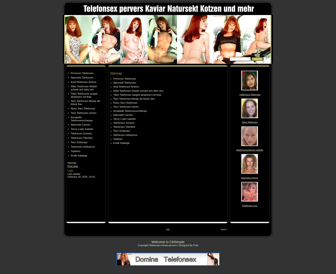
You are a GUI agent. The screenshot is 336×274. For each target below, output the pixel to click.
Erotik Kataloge (79, 155)
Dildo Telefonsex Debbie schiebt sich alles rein (138, 90)
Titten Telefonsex (250, 122)
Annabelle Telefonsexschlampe (130, 111)
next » (224, 229)
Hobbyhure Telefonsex (250, 94)
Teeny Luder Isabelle (82, 129)
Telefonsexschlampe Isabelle (249, 150)
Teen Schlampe (79, 142)
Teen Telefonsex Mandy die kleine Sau (134, 98)
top (167, 229)
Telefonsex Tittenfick (82, 138)
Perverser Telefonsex (82, 73)
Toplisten (75, 151)
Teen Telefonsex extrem (83, 113)
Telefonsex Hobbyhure (83, 146)
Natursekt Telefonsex (82, 77)
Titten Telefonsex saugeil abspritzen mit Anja (137, 94)
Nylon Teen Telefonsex (83, 108)
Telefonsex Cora (249, 205)
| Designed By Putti (187, 245)
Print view (72, 166)
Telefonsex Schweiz (81, 133)
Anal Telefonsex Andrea (83, 82)
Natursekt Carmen (80, 124)
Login (70, 170)
